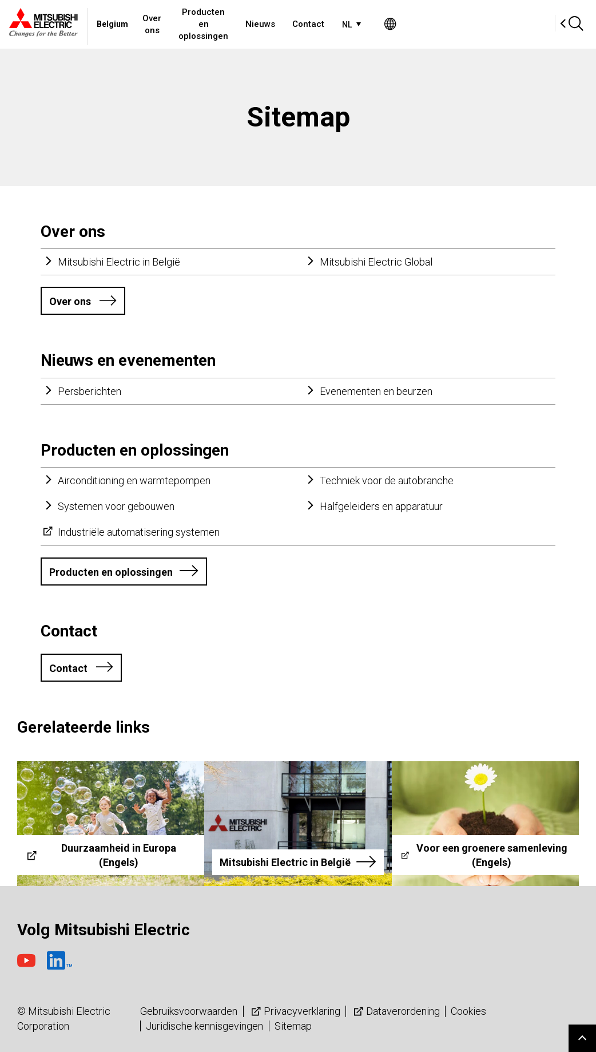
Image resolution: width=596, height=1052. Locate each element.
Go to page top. (582, 1038)
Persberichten (89, 391)
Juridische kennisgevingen (204, 1026)
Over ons (194, 24)
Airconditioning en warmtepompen (134, 480)
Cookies (468, 1011)
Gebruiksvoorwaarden (188, 1011)
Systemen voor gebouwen (116, 506)
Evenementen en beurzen (376, 391)
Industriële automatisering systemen (139, 532)
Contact (416, 24)
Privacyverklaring (294, 1011)
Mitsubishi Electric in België (119, 262)
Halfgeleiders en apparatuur (381, 506)
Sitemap (293, 1026)
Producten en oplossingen (282, 24)
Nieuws (368, 24)
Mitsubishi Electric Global (376, 262)
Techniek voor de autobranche (387, 480)
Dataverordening (395, 1011)
